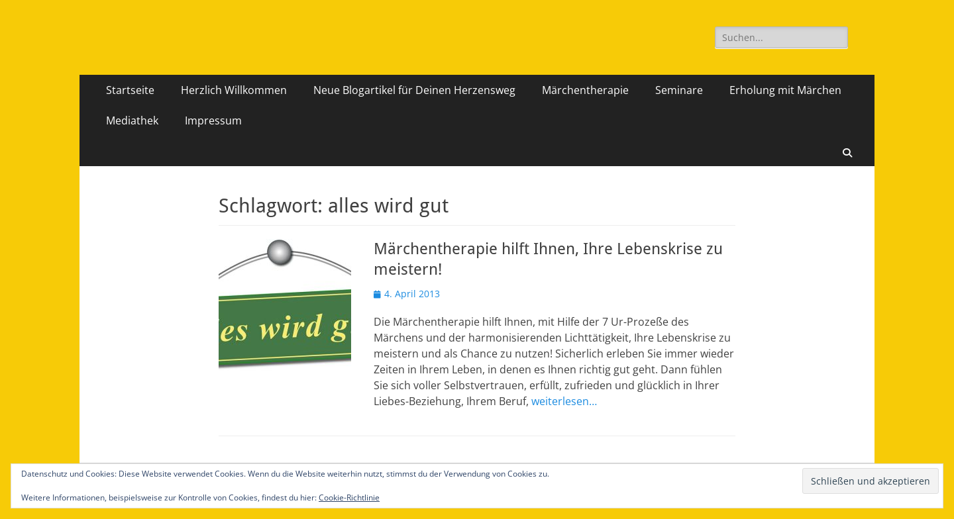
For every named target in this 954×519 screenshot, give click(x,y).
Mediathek (132, 120)
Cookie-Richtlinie (349, 497)
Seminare (679, 90)
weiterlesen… (564, 401)
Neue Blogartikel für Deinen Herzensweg (414, 90)
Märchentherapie (585, 90)
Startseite (130, 90)
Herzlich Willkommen (234, 90)
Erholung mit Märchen (785, 90)
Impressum (213, 120)
